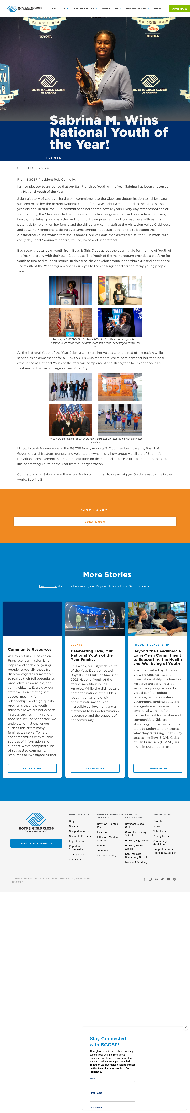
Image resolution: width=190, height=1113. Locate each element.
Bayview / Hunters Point (107, 825)
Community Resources (29, 649)
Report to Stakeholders (76, 848)
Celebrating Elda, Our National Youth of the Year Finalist (92, 655)
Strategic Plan (77, 854)
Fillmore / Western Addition (108, 839)
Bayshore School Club (134, 825)
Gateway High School (137, 840)
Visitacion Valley (106, 855)
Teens (156, 826)
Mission (101, 845)
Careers (73, 826)
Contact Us (75, 859)
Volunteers (159, 831)
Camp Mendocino (79, 831)
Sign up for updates (36, 843)
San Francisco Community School (136, 855)
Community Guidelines (160, 843)
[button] (60, 8)
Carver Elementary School (135, 834)
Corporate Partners (80, 836)
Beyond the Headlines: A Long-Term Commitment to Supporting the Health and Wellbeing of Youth (157, 657)
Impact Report (77, 841)
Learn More (32, 768)
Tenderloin (103, 850)
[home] (24, 9)
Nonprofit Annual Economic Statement (165, 851)
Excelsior (102, 832)
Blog (71, 821)
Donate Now (95, 521)
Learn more (48, 586)
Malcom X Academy (136, 862)
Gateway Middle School (134, 847)
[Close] (185, 1027)
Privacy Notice (161, 836)
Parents (157, 821)
